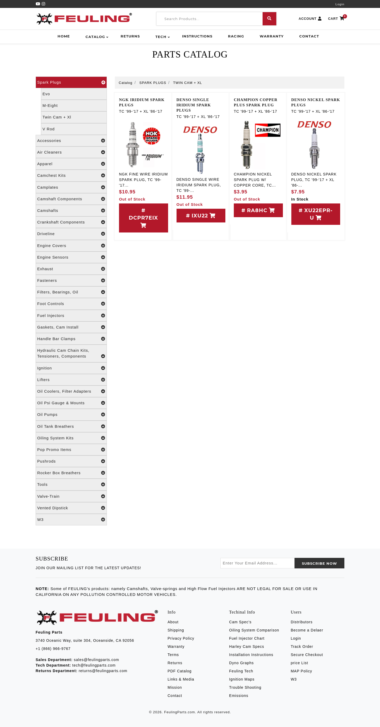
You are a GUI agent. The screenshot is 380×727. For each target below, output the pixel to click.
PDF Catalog (180, 671)
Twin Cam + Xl (56, 117)
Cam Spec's (240, 622)
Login (339, 4)
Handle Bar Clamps (71, 339)
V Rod (48, 129)
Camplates (71, 187)
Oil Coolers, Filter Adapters (71, 391)
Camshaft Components (71, 199)
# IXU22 (201, 215)
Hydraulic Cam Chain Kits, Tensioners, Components (71, 353)
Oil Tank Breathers (71, 426)
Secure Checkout (307, 655)
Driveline (71, 234)
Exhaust (71, 269)
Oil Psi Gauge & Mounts (71, 403)
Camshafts (71, 210)
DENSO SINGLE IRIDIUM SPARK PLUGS (194, 105)
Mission (175, 687)
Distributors (302, 622)
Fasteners (71, 280)
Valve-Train (71, 496)
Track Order (302, 646)
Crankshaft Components (71, 222)
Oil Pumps (71, 414)
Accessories (71, 141)
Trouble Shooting (245, 687)
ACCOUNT (310, 19)
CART (336, 18)
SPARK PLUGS (152, 83)
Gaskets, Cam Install (71, 327)
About (173, 622)
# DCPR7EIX (143, 217)
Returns (130, 36)
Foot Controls (71, 304)
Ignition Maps (241, 679)
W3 (71, 519)
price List (299, 663)
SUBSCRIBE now (319, 563)
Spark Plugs (71, 82)
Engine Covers (71, 246)
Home (64, 36)
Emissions (238, 695)
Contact (309, 36)
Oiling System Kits (71, 438)
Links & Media (181, 679)
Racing (236, 36)
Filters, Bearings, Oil (71, 292)
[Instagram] (43, 4)
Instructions (197, 36)
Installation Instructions (251, 655)
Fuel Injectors (71, 316)
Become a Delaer (307, 630)
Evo (46, 94)
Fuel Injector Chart (246, 638)
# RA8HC (258, 210)
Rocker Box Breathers (71, 473)
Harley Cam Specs (246, 646)
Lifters (71, 380)
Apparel (71, 164)
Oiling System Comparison (254, 630)
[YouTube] (39, 4)
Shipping (176, 630)
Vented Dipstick (71, 508)
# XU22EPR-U (315, 214)
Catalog (95, 37)
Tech (161, 37)
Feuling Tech (241, 671)
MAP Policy (301, 671)
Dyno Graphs (241, 663)
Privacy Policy (181, 638)
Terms (173, 655)
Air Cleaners (71, 152)
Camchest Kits (71, 175)
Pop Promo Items (71, 450)
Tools (71, 484)
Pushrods (71, 461)
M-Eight (50, 105)
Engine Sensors (71, 257)
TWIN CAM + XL (187, 83)
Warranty (272, 36)
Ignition (71, 368)
